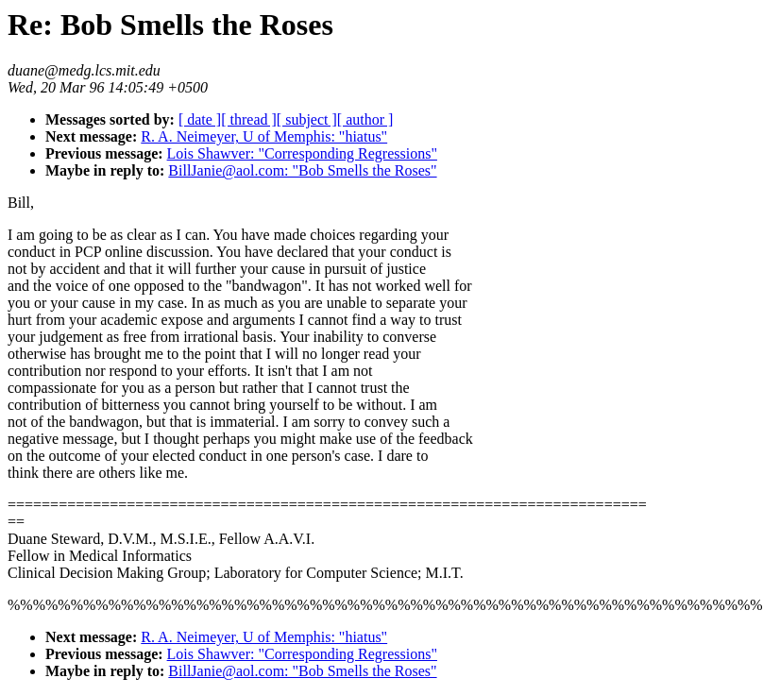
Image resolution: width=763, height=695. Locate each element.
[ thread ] (249, 119)
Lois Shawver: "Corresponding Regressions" (302, 153)
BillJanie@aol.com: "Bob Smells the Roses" (302, 170)
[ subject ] (307, 119)
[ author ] (365, 119)
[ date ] (199, 119)
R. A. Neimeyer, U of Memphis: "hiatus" (264, 136)
